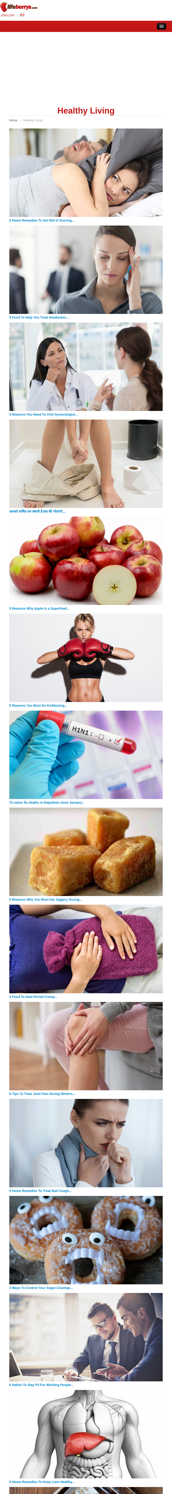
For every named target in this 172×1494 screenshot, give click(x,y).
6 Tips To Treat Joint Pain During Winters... (42, 1094)
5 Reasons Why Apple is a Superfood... (39, 608)
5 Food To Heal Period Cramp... (33, 997)
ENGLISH (7, 15)
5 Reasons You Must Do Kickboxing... (38, 705)
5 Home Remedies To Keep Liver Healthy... (42, 1482)
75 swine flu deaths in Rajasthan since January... (46, 802)
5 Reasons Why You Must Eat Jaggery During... (45, 899)
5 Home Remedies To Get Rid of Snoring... (41, 220)
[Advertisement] (86, 67)
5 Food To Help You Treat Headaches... (39, 317)
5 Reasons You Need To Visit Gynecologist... (43, 414)
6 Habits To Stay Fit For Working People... (41, 1385)
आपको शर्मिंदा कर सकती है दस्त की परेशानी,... (37, 511)
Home (13, 120)
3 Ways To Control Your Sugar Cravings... (41, 1288)
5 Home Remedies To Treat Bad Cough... (40, 1191)
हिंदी (22, 15)
